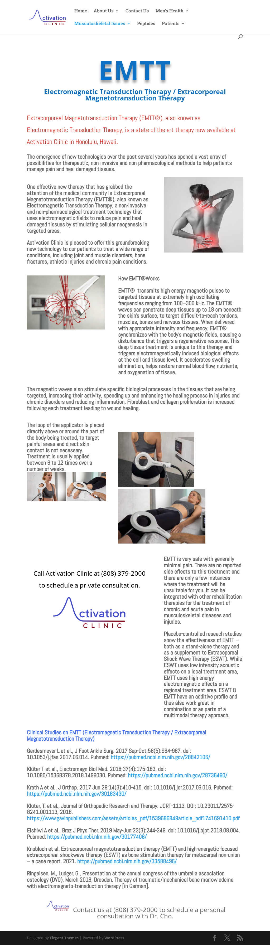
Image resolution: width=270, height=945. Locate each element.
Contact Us (137, 11)
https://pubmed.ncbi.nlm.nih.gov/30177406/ (97, 836)
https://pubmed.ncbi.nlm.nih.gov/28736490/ (177, 775)
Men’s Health (170, 11)
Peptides (146, 24)
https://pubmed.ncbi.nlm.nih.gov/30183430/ (76, 793)
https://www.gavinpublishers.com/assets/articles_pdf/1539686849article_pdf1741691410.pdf (133, 818)
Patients (171, 24)
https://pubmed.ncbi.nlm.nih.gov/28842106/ (160, 757)
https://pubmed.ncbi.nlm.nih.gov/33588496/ (127, 861)
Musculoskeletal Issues (99, 24)
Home (80, 11)
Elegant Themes (64, 937)
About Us (104, 11)
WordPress (114, 937)
